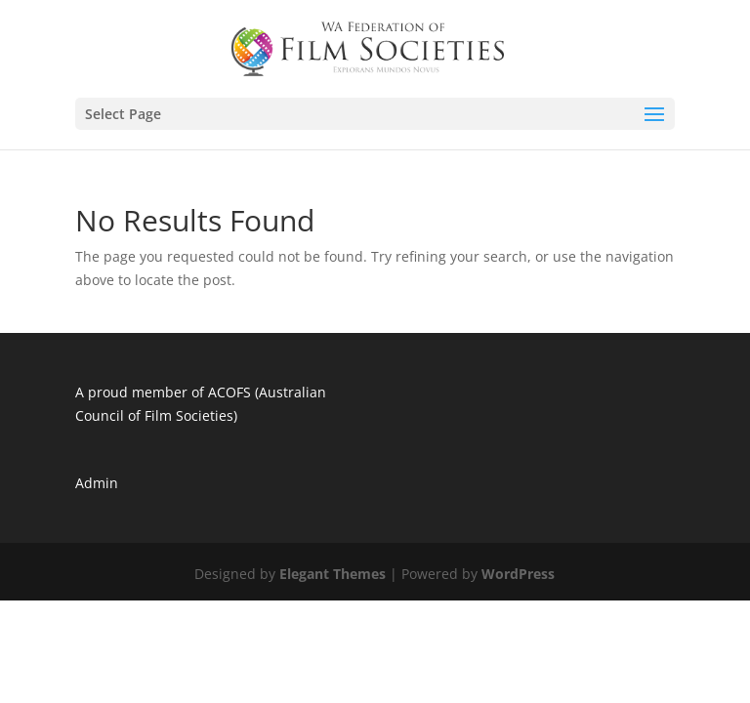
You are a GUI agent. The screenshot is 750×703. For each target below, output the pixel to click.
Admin (96, 483)
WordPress (518, 573)
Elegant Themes (332, 573)
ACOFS (229, 392)
